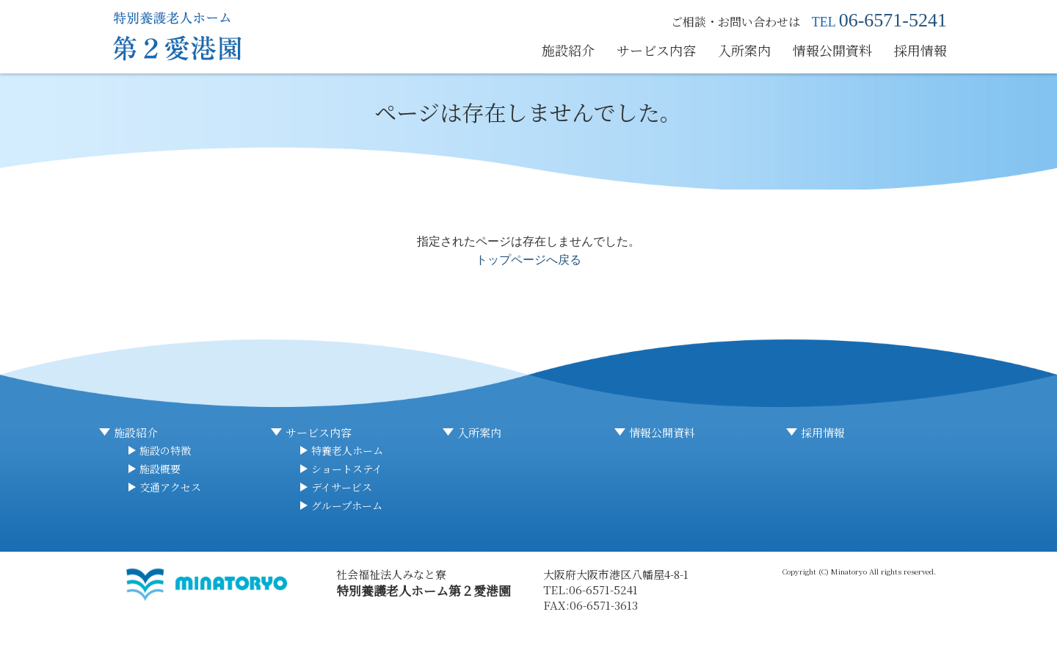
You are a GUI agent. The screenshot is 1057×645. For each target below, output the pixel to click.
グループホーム (346, 505)
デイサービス (341, 487)
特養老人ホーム (347, 450)
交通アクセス (170, 487)
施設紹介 (568, 50)
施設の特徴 (165, 450)
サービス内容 (656, 50)
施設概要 (160, 468)
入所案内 (744, 50)
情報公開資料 (832, 50)
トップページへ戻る (528, 259)
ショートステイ (346, 468)
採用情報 (920, 50)
